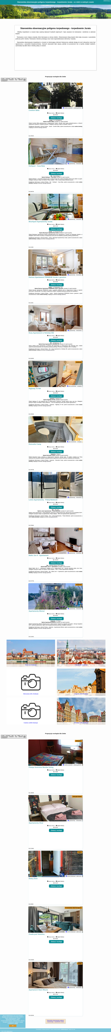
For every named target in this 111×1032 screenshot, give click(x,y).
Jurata (79, 84)
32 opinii (63, 178)
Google (4, 1017)
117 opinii (61, 122)
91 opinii (65, 233)
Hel (81, 139)
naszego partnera (42, 128)
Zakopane (78, 741)
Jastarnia (78, 362)
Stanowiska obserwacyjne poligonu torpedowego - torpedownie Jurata (55, 1021)
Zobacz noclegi (56, 119)
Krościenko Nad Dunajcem (73, 908)
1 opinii (64, 567)
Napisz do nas (72, 1029)
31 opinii (67, 511)
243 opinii (62, 623)
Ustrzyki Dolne (77, 796)
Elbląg (79, 963)
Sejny (79, 852)
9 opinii (61, 400)
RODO (16, 1023)
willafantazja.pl (107, 0)
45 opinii (62, 456)
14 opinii (70, 289)
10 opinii (66, 345)
